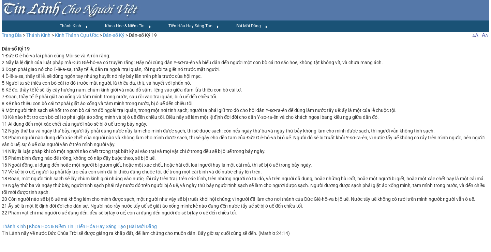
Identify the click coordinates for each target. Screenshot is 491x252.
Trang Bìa (12, 35)
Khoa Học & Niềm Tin (128, 26)
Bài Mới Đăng (252, 26)
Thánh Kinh (74, 26)
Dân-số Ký (113, 35)
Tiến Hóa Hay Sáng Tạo (193, 26)
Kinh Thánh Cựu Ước (77, 35)
